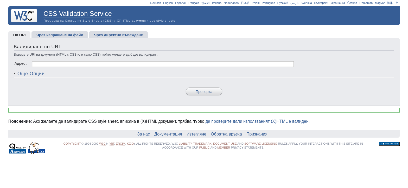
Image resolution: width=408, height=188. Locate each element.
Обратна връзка (226, 134)
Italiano (216, 2)
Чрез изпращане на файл (59, 35)
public (204, 147)
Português (268, 2)
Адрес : (154, 63)
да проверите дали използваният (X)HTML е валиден (257, 121)
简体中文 (392, 2)
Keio (130, 143)
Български (321, 2)
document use (225, 143)
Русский (282, 2)
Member (223, 147)
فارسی (294, 2)
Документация (168, 134)
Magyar (380, 2)
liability (185, 143)
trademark (202, 143)
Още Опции (31, 73)
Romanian (366, 2)
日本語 (245, 2)
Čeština (352, 2)
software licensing (260, 143)
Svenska (306, 2)
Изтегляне (196, 134)
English (168, 2)
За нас (143, 134)
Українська (337, 2)
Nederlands (231, 2)
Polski (256, 2)
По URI (19, 35)
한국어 (205, 2)
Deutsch (155, 2)
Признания (256, 134)
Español (180, 2)
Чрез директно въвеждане (118, 35)
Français (193, 2)
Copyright (72, 143)
